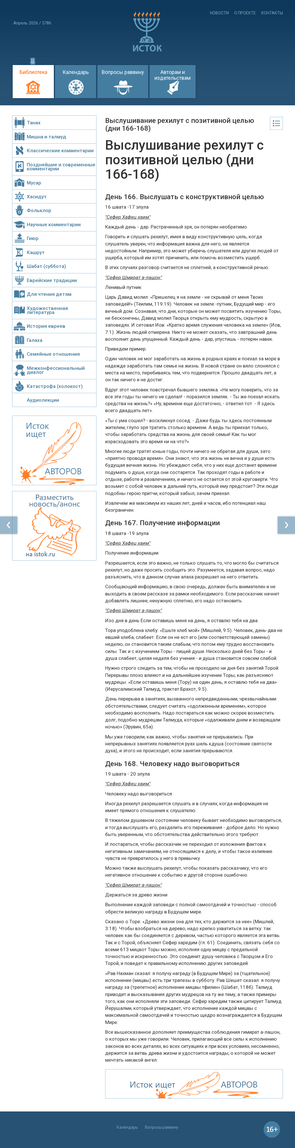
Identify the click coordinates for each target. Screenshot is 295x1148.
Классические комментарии (60, 150)
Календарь (76, 72)
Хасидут (37, 196)
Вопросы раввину (123, 72)
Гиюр (33, 238)
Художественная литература (47, 310)
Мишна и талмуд (46, 137)
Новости (219, 13)
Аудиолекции (43, 400)
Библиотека (33, 72)
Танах (34, 122)
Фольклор (39, 210)
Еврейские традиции (52, 280)
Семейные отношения (53, 354)
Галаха (34, 340)
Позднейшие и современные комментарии (61, 167)
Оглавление (276, 123)
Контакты (272, 13)
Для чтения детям (49, 294)
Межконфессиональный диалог (56, 370)
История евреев (46, 326)
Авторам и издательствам (172, 75)
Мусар (34, 183)
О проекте (245, 13)
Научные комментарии (54, 224)
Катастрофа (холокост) (55, 386)
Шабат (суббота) (46, 266)
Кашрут (36, 252)
